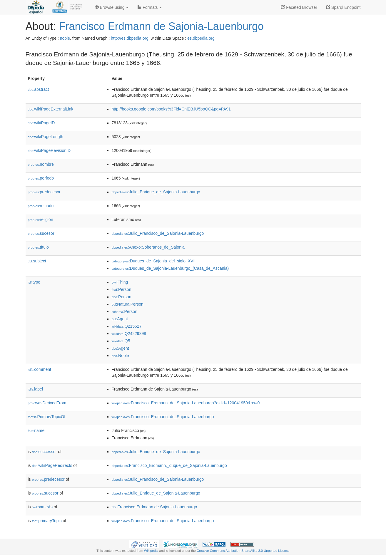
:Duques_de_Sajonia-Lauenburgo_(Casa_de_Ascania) (170, 268)
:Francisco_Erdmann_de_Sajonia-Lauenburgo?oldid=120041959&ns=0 (186, 403)
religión (40, 219)
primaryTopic (47, 520)
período (41, 178)
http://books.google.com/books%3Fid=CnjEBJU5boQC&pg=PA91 (171, 109)
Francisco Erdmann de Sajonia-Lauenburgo (161, 26)
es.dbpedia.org (201, 38)
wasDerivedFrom (47, 403)
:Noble (120, 355)
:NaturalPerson (127, 304)
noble (65, 38)
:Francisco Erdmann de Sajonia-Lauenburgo (154, 507)
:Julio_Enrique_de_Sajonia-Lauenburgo (156, 192)
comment (39, 369)
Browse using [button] (112, 7)
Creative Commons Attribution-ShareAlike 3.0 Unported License (243, 550)
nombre (41, 164)
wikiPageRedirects (52, 465)
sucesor (41, 233)
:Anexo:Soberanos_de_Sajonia (148, 247)
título (38, 247)
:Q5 (121, 341)
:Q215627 (127, 326)
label (35, 389)
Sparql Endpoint (343, 7)
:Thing (120, 282)
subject (37, 261)
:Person (121, 289)
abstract (38, 89)
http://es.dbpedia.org (129, 38)
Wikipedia (151, 550)
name (36, 430)
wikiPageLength (46, 136)
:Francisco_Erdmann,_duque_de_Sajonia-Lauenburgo (169, 465)
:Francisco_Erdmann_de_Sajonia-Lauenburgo (163, 416)
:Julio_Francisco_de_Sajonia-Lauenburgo (158, 233)
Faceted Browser (299, 7)
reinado (41, 205)
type (34, 282)
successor (44, 451)
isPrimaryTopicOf (47, 416)
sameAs (42, 507)
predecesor (44, 192)
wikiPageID (41, 122)
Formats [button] (149, 7)
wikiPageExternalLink (50, 109)
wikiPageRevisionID (49, 150)
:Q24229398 (129, 333)
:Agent (120, 318)
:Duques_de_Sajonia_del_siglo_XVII (154, 261)
